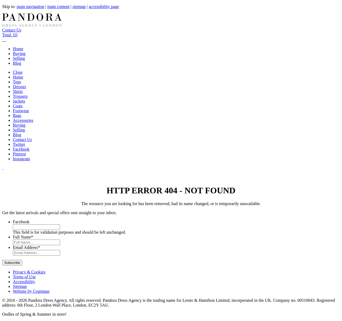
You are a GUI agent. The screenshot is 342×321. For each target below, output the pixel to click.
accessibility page (104, 6)
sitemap (79, 6)
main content (58, 6)
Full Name (23, 237)
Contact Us (11, 30)
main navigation (30, 6)
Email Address (26, 247)
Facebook (21, 222)
